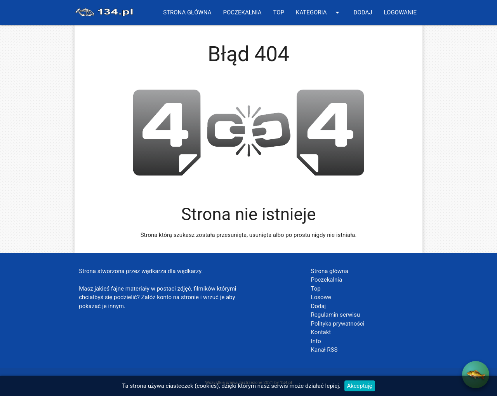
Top (278, 12)
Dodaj (363, 12)
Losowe (321, 297)
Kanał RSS (324, 349)
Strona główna (187, 12)
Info (316, 341)
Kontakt (321, 332)
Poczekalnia (242, 12)
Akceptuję (359, 385)
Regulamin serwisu (335, 314)
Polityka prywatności (338, 323)
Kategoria (319, 12)
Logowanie (400, 12)
